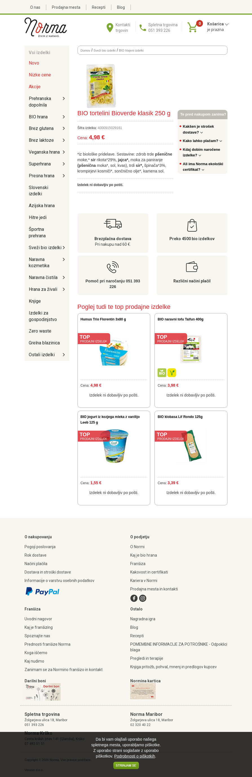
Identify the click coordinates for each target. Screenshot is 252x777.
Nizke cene (40, 75)
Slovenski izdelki (38, 191)
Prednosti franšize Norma (47, 644)
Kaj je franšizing (39, 627)
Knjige (35, 301)
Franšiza (137, 563)
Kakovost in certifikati (149, 572)
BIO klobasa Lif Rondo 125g (180, 417)
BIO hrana (38, 116)
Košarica (218, 24)
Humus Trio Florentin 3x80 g (103, 319)
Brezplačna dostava (112, 238)
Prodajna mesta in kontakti (154, 589)
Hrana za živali (43, 289)
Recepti (98, 7)
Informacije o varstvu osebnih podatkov (59, 580)
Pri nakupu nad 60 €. (113, 244)
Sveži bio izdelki (45, 247)
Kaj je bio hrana (143, 555)
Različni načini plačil (192, 281)
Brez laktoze (41, 140)
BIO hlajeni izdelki (131, 50)
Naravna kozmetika (39, 263)
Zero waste (40, 331)
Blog (121, 7)
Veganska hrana (44, 152)
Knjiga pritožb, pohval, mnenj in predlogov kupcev (173, 667)
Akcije (35, 86)
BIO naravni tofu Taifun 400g (180, 319)
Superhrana (40, 164)
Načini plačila (36, 563)
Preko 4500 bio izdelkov (192, 238)
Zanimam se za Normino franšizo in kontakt (64, 669)
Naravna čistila (43, 277)
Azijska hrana (42, 205)
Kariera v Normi (143, 580)
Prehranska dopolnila (40, 102)
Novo (34, 63)
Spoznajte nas (37, 636)
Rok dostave (36, 555)
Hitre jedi (38, 217)
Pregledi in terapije (146, 658)
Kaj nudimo (34, 661)
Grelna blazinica (44, 343)
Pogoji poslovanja (40, 546)
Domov (85, 50)
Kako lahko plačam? (202, 141)
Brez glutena (41, 128)
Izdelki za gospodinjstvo (43, 316)
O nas (35, 7)
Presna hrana (41, 175)
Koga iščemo (36, 652)
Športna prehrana (37, 232)
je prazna (215, 29)
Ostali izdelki (42, 354)
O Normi (137, 546)
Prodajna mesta (66, 7)
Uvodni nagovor (38, 619)
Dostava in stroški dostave (48, 572)
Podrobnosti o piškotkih (134, 756)
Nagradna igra (142, 619)
